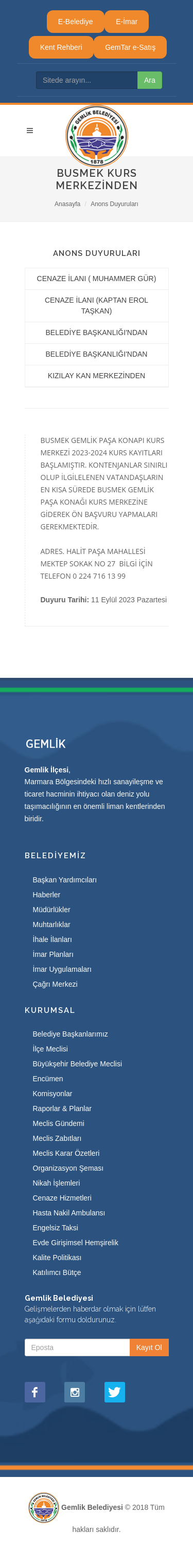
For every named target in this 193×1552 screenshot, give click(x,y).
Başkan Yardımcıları (65, 880)
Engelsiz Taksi (55, 1228)
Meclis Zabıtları (57, 1138)
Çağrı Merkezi (55, 984)
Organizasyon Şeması (68, 1168)
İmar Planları (53, 954)
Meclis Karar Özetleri (66, 1153)
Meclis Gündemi (58, 1123)
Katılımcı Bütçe (57, 1272)
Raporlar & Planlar (62, 1108)
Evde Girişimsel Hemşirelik (75, 1243)
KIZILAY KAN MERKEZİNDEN (96, 376)
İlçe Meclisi (50, 1049)
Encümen (48, 1079)
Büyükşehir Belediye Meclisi (77, 1064)
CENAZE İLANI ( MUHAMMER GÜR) (96, 278)
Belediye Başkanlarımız (70, 1034)
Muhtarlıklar (52, 924)
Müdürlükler (52, 910)
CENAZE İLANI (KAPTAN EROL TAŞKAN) (96, 305)
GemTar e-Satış (130, 47)
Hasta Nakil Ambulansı (69, 1213)
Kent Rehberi (61, 47)
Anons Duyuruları (114, 204)
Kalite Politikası (57, 1257)
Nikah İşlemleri (56, 1183)
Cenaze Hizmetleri (62, 1198)
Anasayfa (67, 204)
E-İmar (126, 21)
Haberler (47, 895)
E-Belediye (75, 21)
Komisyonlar (53, 1093)
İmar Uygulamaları (62, 969)
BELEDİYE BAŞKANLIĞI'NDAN (97, 332)
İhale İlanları (52, 939)
